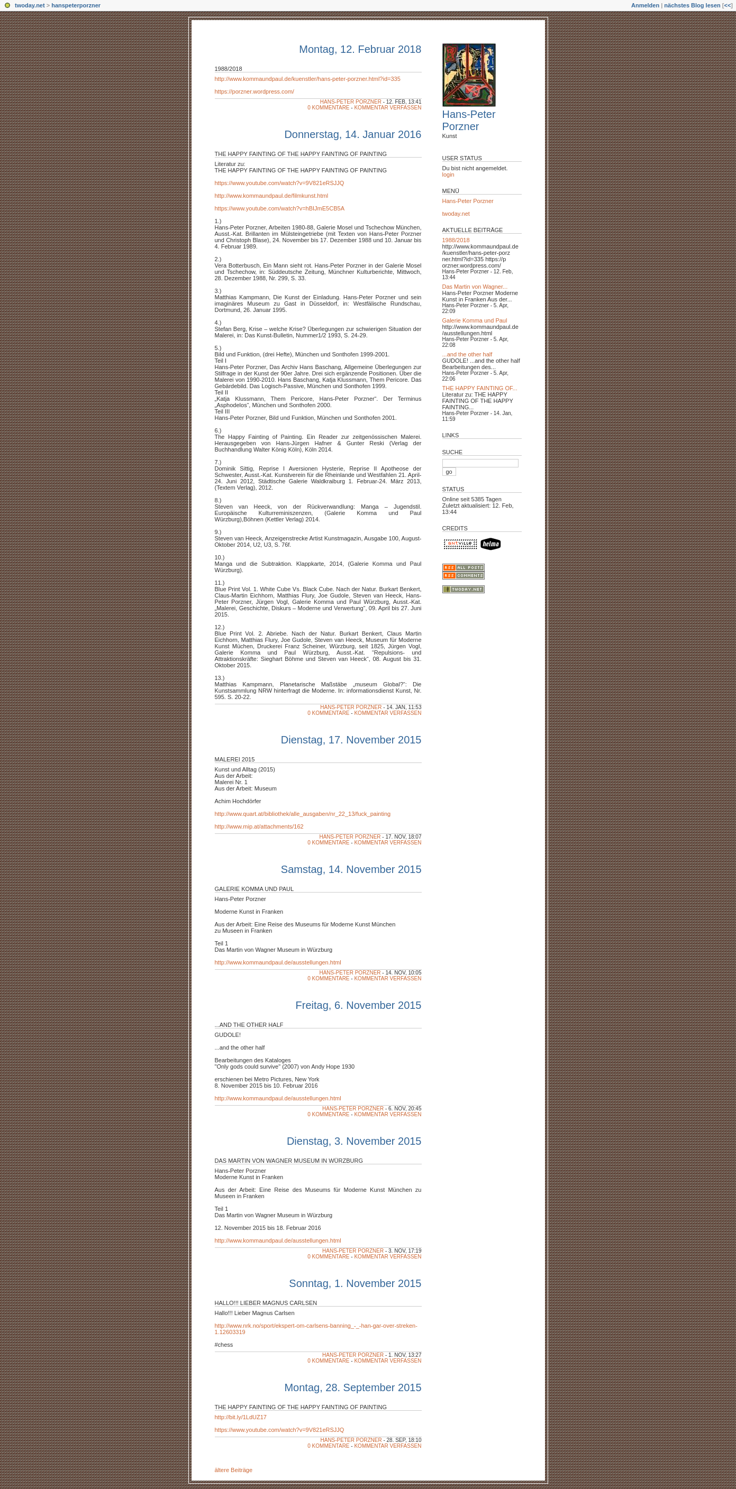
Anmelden (645, 5)
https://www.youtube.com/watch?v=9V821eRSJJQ (279, 183)
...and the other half (249, 1025)
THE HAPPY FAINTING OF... (479, 388)
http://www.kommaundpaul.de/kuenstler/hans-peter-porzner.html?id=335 (308, 79)
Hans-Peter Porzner (350, 102)
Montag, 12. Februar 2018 (360, 49)
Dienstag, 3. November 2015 (354, 1141)
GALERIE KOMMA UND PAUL (254, 889)
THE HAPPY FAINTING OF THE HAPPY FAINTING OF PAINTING (301, 154)
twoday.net (30, 5)
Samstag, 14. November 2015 (351, 869)
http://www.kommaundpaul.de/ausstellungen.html (278, 962)
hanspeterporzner (76, 5)
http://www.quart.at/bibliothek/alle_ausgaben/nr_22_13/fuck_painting (303, 814)
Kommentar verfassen (387, 108)
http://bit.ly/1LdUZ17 (241, 1417)
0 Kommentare (328, 108)
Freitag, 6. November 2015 (359, 1005)
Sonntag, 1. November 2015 (355, 1283)
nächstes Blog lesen (692, 5)
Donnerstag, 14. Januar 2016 (352, 134)
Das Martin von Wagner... (475, 286)
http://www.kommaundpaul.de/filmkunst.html (272, 195)
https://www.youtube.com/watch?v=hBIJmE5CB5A (279, 208)
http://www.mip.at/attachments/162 (259, 826)
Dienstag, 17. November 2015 (351, 740)
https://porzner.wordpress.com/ (254, 91)
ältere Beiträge (234, 1470)
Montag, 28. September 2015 (352, 1387)
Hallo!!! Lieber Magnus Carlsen (266, 1303)
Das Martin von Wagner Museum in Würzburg (289, 1160)
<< (727, 5)
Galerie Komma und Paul (474, 320)
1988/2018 (228, 69)
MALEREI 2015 (235, 759)
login (448, 174)
